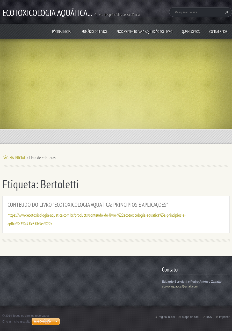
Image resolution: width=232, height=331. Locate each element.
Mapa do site (190, 317)
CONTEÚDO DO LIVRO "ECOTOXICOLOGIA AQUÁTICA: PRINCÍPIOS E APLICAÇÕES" (87, 204)
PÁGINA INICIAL (62, 31)
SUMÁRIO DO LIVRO (94, 31)
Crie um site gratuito (16, 321)
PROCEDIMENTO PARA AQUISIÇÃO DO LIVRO (144, 31)
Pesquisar (226, 12)
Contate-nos (218, 31)
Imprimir (224, 317)
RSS (209, 317)
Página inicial (166, 317)
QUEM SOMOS (191, 31)
